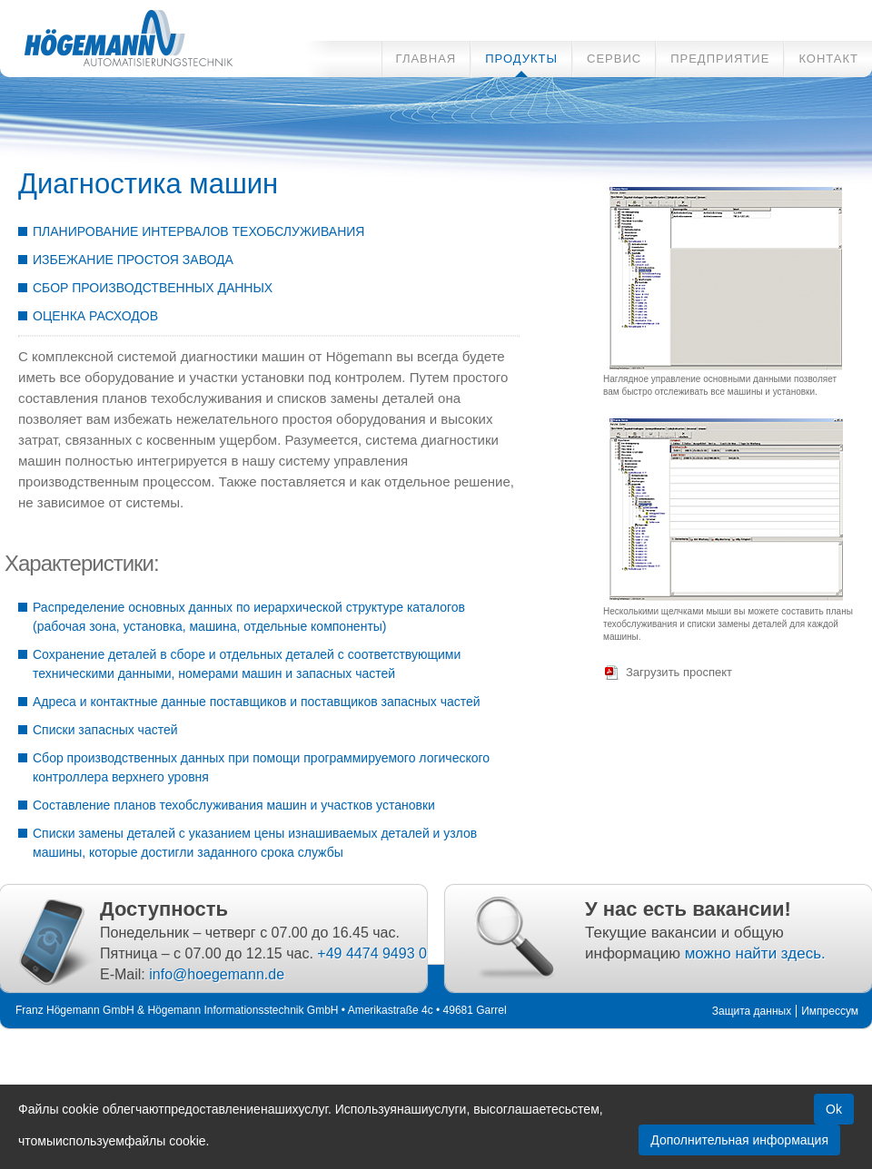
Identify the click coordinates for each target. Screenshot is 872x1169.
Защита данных (751, 1011)
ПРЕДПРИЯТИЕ (719, 58)
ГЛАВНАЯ (426, 58)
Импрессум (829, 1011)
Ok (834, 1109)
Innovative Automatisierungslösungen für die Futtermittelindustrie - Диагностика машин (117, 35)
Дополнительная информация (739, 1140)
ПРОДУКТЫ (521, 58)
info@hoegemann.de (216, 974)
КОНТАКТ (828, 58)
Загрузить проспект (679, 672)
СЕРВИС (614, 58)
